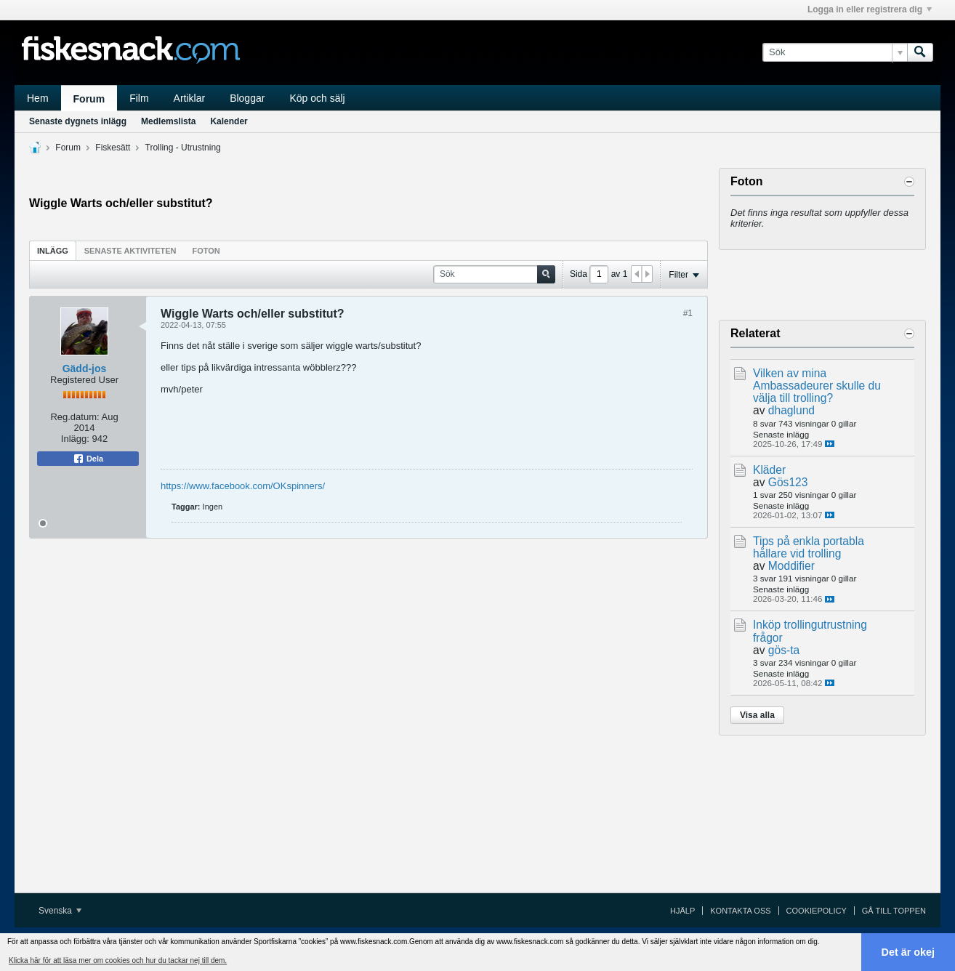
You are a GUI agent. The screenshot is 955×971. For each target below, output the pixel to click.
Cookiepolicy (816, 910)
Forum (89, 99)
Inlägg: (75, 438)
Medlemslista (168, 121)
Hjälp (682, 910)
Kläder (769, 470)
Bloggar (247, 98)
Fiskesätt (112, 147)
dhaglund (791, 410)
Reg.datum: (74, 416)
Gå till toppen (894, 910)
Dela (88, 458)
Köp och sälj (316, 98)
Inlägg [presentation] (52, 250)
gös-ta (783, 650)
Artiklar (190, 98)
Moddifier (791, 566)
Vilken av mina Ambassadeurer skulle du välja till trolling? (817, 385)
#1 (688, 313)
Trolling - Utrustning (183, 147)
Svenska (60, 911)
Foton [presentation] (206, 250)
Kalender (228, 121)
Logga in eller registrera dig (869, 9)
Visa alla (757, 715)
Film (138, 98)
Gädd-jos (85, 368)
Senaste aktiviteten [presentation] (130, 250)
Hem (38, 98)
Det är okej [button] (908, 952)
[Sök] (834, 52)
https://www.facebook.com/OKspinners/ (243, 485)
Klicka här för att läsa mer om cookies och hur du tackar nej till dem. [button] (118, 960)
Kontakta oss (740, 910)
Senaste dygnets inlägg (77, 121)
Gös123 (788, 482)
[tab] (52, 250)
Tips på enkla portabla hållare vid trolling (808, 547)
